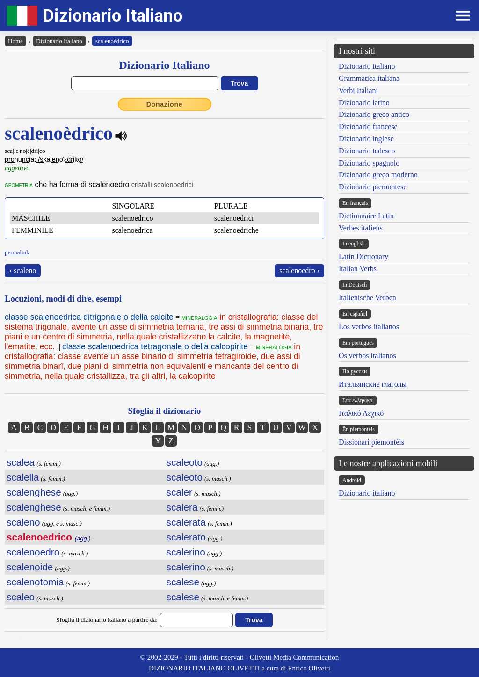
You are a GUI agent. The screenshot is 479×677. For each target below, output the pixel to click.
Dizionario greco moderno (378, 175)
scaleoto (185, 462)
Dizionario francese (368, 126)
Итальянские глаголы (372, 384)
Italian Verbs (358, 269)
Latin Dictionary (363, 256)
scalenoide (30, 567)
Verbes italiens (361, 228)
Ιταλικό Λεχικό (361, 413)
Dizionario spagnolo (369, 163)
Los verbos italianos (369, 327)
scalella (23, 477)
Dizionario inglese (366, 139)
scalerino (186, 552)
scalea (21, 462)
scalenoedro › (299, 270)
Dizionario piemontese (372, 187)
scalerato (186, 537)
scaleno (23, 522)
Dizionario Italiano (112, 16)
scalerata (186, 522)
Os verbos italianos (367, 356)
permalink (17, 252)
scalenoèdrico (112, 40)
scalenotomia (35, 581)
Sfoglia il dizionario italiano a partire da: (107, 619)
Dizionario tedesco (367, 151)
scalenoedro (33, 552)
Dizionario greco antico (374, 114)
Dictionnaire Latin (366, 216)
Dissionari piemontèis (371, 442)
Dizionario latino (364, 103)
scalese (183, 581)
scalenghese (34, 492)
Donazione (164, 104)
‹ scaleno (22, 270)
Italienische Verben (367, 298)
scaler (179, 492)
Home (15, 40)
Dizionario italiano (367, 66)
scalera (182, 507)
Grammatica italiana (369, 78)
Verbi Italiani (358, 90)
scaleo (21, 596)
